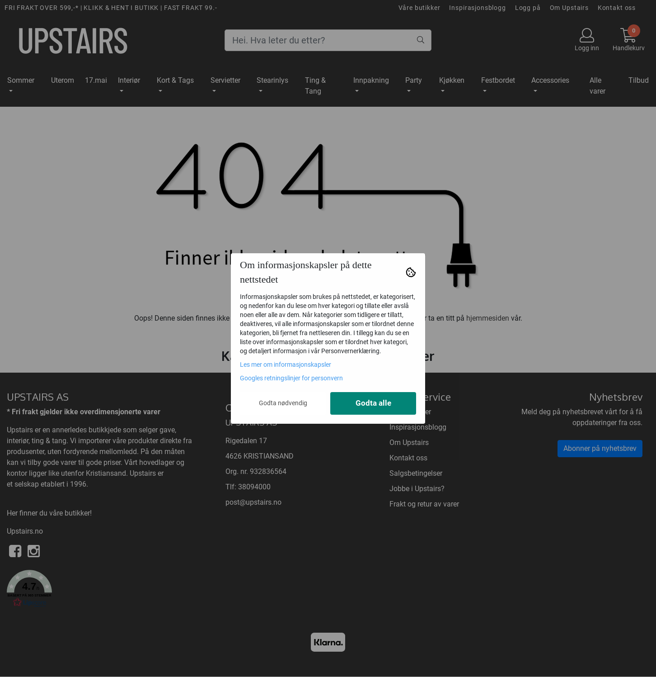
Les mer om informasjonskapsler (285, 364)
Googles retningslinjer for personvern (291, 378)
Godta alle (373, 403)
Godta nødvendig (283, 403)
